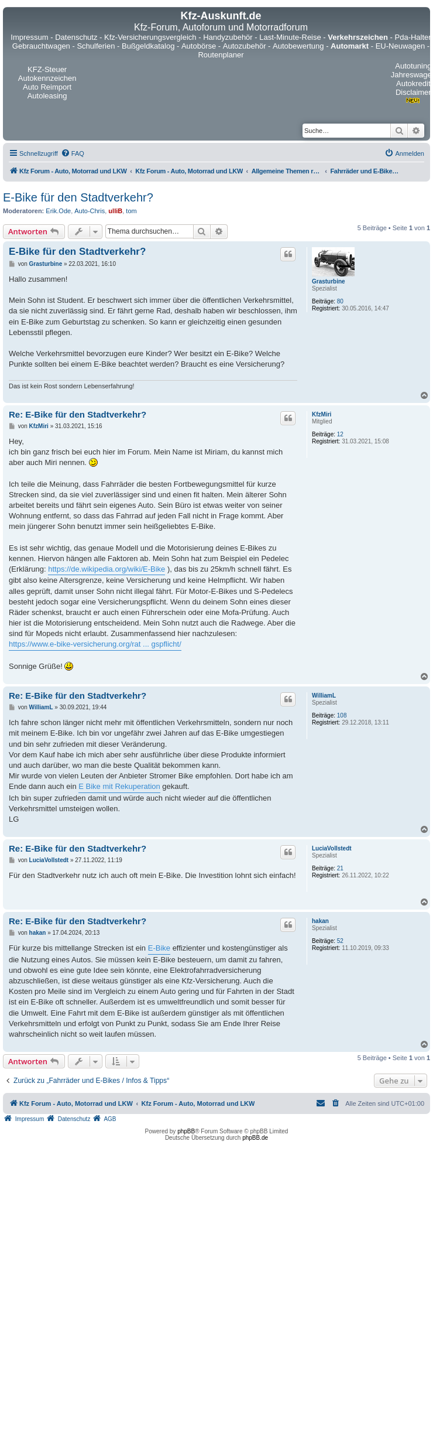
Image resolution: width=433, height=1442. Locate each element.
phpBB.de (255, 1138)
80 (340, 301)
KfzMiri (321, 414)
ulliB (115, 210)
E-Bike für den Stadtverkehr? (78, 197)
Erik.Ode (58, 210)
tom (131, 210)
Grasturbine (328, 281)
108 (342, 715)
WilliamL (324, 695)
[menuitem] (72, 153)
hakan (320, 921)
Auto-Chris (89, 210)
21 (340, 868)
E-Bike (159, 948)
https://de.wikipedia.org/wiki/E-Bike (106, 569)
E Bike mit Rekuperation (119, 786)
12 (340, 434)
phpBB (186, 1131)
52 (340, 941)
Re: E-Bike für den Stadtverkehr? (77, 414)
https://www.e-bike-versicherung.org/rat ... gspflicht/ (95, 644)
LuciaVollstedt (332, 848)
